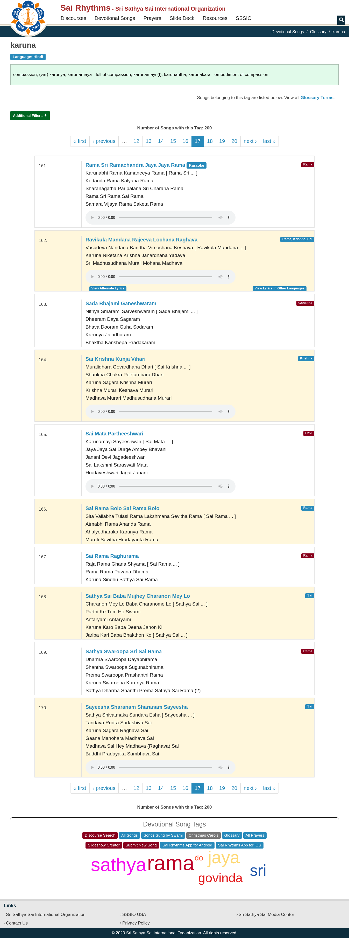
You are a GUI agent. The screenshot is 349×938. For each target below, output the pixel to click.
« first (80, 141)
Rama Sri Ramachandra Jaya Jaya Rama (146, 165)
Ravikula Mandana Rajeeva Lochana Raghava (141, 239)
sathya (118, 864)
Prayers (152, 18)
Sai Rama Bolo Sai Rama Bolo (123, 508)
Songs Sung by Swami (163, 835)
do (199, 857)
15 (173, 141)
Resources (215, 18)
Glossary (318, 32)
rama (170, 862)
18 (210, 141)
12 (136, 141)
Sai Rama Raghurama (112, 556)
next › (250, 141)
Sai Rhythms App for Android (187, 845)
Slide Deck (182, 18)
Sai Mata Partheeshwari (114, 433)
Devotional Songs (115, 18)
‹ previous (104, 141)
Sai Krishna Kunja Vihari (116, 359)
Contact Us (17, 923)
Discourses (73, 18)
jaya (224, 857)
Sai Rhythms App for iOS (239, 845)
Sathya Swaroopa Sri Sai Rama (124, 651)
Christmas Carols (203, 835)
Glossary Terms (317, 97)
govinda (220, 878)
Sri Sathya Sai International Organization (46, 914)
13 (149, 141)
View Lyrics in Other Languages (280, 288)
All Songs (129, 835)
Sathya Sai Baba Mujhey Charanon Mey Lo (138, 596)
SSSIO (244, 18)
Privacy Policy (136, 923)
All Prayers (255, 835)
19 (222, 141)
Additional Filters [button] (27, 116)
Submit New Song (141, 845)
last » (269, 141)
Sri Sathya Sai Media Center (266, 914)
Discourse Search (100, 835)
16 (185, 141)
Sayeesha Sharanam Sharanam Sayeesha (137, 707)
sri (258, 870)
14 (161, 141)
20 (234, 141)
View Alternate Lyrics (108, 288)
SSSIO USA (134, 914)
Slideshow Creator (104, 845)
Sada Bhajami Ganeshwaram (121, 303)
